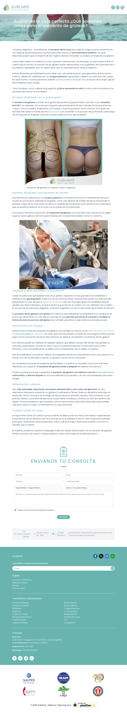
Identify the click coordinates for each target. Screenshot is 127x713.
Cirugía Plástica (61, 534)
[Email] (107, 556)
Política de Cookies (20, 582)
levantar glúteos (23, 334)
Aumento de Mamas (20, 602)
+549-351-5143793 (29, 650)
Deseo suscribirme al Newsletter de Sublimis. (36, 510)
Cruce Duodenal (70, 611)
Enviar (63, 517)
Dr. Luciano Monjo (26, 534)
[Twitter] (101, 556)
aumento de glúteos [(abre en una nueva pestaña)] (53, 302)
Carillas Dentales (19, 620)
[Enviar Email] (112, 568)
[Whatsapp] (112, 556)
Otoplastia (16, 611)
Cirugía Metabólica (72, 608)
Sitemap (15, 585)
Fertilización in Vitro (72, 617)
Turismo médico (18, 588)
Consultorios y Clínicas (38, 643)
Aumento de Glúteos (20, 605)
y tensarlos (38, 334)
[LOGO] (16, 7)
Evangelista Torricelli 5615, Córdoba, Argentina (43, 640)
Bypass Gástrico (70, 605)
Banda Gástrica (70, 602)
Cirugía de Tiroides (20, 614)
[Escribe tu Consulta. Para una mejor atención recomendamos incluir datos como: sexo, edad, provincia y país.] (63, 499)
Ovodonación (69, 623)
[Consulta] (118, 7)
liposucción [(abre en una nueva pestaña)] (54, 111)
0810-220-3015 (26, 646)
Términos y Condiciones (22, 580)
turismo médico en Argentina (71, 79)
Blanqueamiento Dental (21, 617)
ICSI (65, 620)
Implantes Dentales (20, 623)
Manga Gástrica (70, 614)
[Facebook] (95, 556)
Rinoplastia (16, 608)
